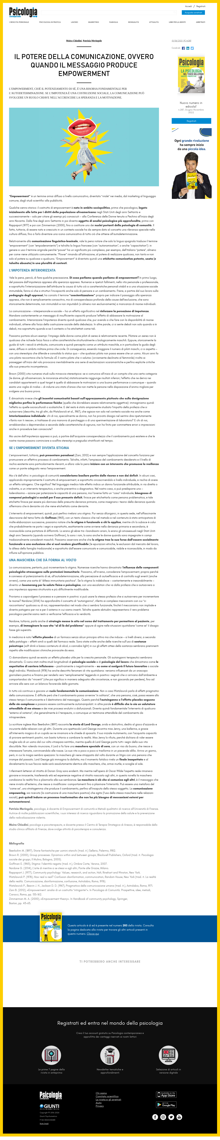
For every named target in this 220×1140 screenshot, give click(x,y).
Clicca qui (93, 933)
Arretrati (200, 22)
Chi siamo (101, 1093)
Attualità (154, 22)
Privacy (100, 1106)
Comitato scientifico (107, 1096)
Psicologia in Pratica (50, 22)
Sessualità (133, 22)
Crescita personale (19, 22)
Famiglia (113, 22)
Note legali (44, 1123)
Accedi (188, 6)
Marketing (93, 22)
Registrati (200, 6)
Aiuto (99, 1102)
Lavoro (74, 22)
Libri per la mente (177, 22)
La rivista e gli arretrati (108, 1099)
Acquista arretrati (193, 12)
